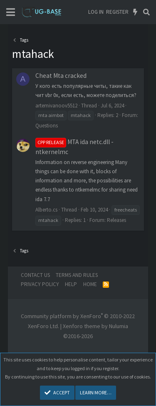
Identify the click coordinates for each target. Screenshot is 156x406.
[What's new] (135, 12)
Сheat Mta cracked (61, 76)
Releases (116, 220)
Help (71, 284)
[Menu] (10, 12)
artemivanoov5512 (56, 105)
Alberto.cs (46, 209)
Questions (46, 125)
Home (90, 284)
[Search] (146, 12)
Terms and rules (77, 275)
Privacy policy (40, 284)
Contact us (35, 275)
